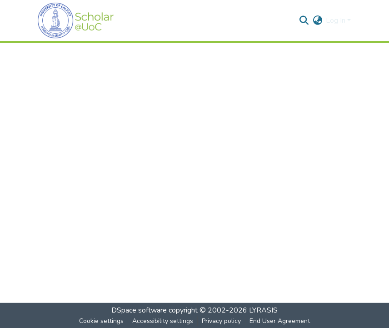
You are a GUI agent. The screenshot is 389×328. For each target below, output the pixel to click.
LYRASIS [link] (263, 310)
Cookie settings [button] (101, 321)
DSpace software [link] (139, 310)
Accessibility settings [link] (162, 321)
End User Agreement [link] (279, 321)
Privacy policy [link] (221, 321)
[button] (76, 20)
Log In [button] (336, 20)
